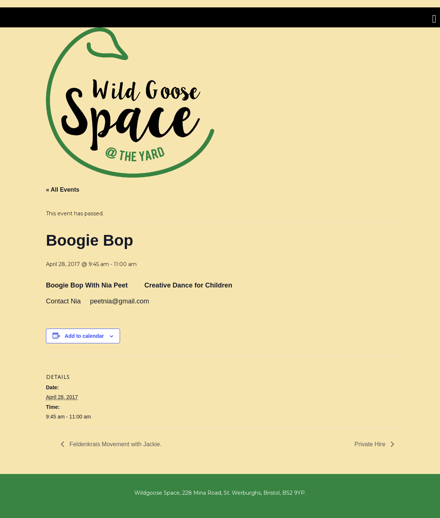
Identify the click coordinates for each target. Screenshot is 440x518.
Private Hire (370, 444)
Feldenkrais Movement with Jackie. (114, 444)
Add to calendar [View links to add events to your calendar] (84, 336)
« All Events (62, 189)
